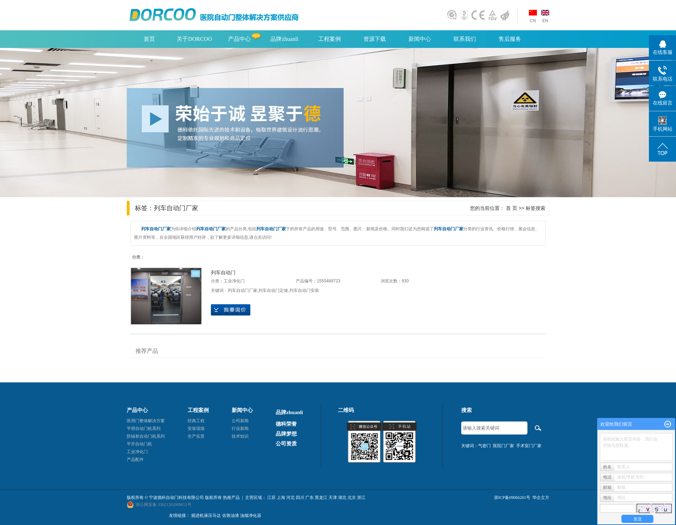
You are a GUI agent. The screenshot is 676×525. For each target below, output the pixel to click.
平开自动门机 (139, 444)
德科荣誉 (286, 424)
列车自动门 (223, 272)
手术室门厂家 (529, 445)
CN (533, 20)
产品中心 (239, 39)
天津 (332, 497)
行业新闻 (240, 428)
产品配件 (135, 459)
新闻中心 (419, 39)
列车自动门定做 (273, 290)
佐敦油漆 (230, 515)
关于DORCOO (194, 39)
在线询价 (230, 309)
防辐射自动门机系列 (146, 436)
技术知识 (240, 436)
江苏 (271, 497)
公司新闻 (240, 420)
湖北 (342, 497)
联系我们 (464, 39)
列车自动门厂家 (242, 290)
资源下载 (374, 39)
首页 (149, 39)
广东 (309, 497)
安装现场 (196, 428)
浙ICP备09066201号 (512, 497)
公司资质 (286, 443)
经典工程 (196, 420)
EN (545, 20)
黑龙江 (321, 497)
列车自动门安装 (304, 290)
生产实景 (196, 436)
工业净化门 (234, 281)
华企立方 (540, 497)
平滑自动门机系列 (144, 428)
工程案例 (329, 39)
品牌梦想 (286, 434)
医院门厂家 (503, 445)
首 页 (511, 208)
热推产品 (231, 497)
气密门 (484, 445)
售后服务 (510, 39)
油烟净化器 (250, 515)
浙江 (361, 497)
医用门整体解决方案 (146, 420)
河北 (290, 497)
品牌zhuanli (284, 39)
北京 (352, 497)
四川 (300, 497)
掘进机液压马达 (206, 515)
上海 (281, 497)
